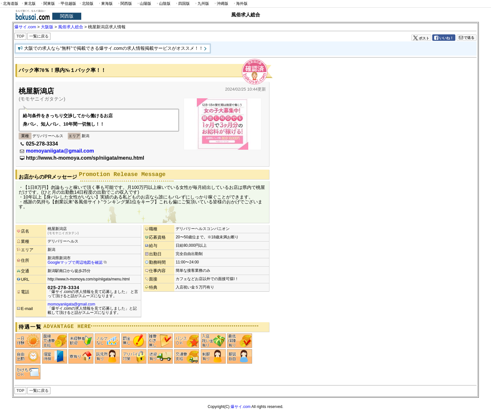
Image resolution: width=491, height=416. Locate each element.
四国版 (182, 3)
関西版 (124, 3)
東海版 (105, 3)
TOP (20, 36)
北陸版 (86, 3)
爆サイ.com (240, 406)
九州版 (201, 3)
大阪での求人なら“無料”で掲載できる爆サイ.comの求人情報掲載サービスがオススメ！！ (113, 48)
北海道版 (9, 3)
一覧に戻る (38, 36)
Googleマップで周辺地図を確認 (75, 262)
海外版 (240, 3)
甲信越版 (67, 3)
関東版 (47, 3)
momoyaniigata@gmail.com (60, 151)
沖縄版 (221, 3)
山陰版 (163, 3)
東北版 (28, 3)
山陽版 (143, 3)
